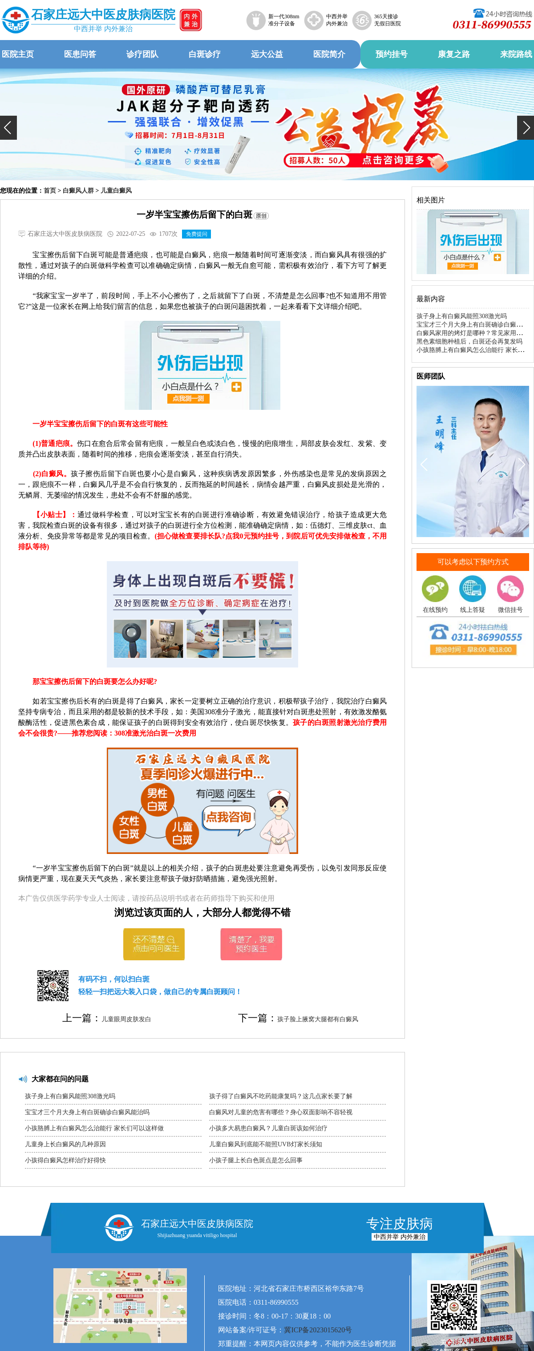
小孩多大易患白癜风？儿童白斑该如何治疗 (268, 1128)
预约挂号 (392, 54)
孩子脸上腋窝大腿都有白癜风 (317, 1019)
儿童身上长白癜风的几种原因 (65, 1144)
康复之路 (454, 54)
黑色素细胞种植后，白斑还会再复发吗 (469, 341)
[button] (8, 128)
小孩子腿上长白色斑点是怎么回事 (256, 1160)
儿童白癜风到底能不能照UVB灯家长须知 (265, 1144)
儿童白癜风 (116, 190)
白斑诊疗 (205, 54)
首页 (50, 190)
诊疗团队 (142, 54)
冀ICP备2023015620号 (318, 1330)
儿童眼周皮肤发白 (126, 1019)
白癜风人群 (78, 190)
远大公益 (267, 54)
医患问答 (80, 54)
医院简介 (329, 54)
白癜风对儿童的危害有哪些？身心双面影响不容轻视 (280, 1112)
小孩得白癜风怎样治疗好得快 (65, 1160)
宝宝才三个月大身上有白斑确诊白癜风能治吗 (87, 1112)
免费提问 (196, 234)
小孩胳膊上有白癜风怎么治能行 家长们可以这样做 (94, 1128)
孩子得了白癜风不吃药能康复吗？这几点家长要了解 (280, 1096)
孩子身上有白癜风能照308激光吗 (70, 1096)
